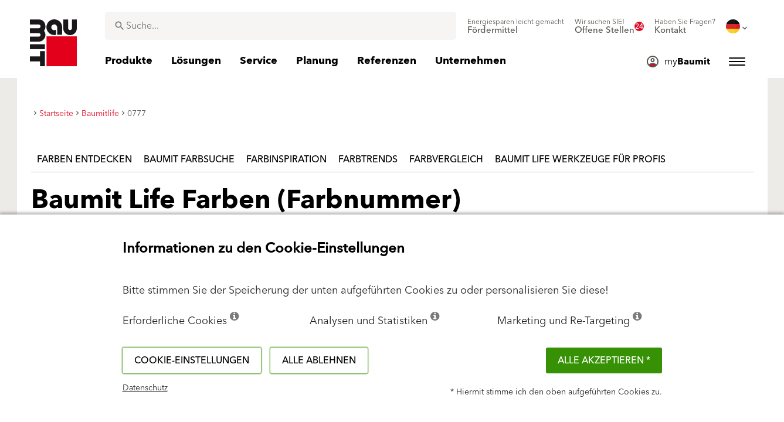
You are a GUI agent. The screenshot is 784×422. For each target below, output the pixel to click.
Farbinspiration (286, 159)
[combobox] (280, 26)
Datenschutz (145, 388)
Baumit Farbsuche (189, 159)
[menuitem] (515, 26)
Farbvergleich (446, 159)
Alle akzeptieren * (604, 360)
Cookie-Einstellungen (191, 360)
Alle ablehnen (319, 360)
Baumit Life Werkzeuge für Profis (580, 159)
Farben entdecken (84, 159)
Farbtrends (368, 159)
